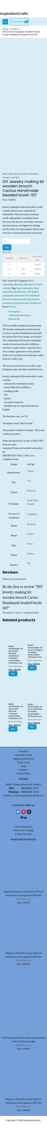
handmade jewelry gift (20, 299)
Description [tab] (14, 311)
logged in (19, 612)
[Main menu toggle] (5, 21)
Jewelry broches (21, 303)
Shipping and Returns (23, 758)
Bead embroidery (11, 173)
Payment (23, 769)
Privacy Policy (23, 773)
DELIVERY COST (23, 755)
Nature (30, 553)
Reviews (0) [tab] (14, 319)
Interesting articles (23, 826)
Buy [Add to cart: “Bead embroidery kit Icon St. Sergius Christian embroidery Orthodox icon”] (32, 667)
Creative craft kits (11, 177)
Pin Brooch (35, 303)
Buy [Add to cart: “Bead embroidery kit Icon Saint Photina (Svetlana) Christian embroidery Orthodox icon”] (13, 673)
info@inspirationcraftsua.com (29, 795)
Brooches (24, 173)
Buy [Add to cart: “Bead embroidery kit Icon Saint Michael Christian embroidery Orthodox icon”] (13, 729)
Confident (32, 514)
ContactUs (24, 751)
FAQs (23, 766)
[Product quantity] (16, 241)
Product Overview (23, 834)
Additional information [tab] (20, 315)
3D (28, 563)
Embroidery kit (21, 295)
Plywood (31, 490)
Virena (12, 306)
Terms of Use (23, 762)
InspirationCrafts (14, 13)
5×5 (28, 480)
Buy (7, 247)
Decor (30, 543)
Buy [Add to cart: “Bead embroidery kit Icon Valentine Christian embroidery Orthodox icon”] (32, 727)
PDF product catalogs (23, 830)
